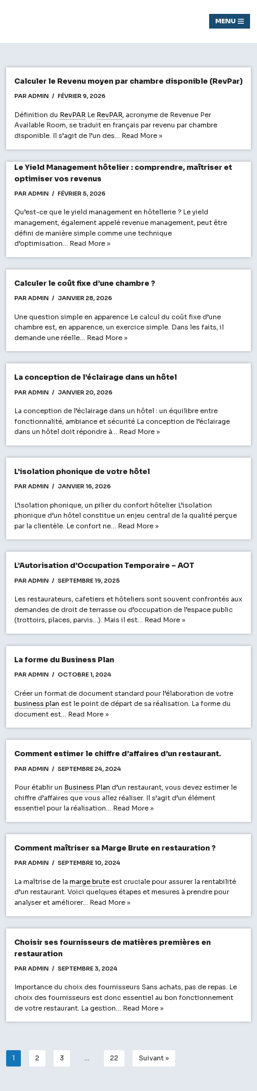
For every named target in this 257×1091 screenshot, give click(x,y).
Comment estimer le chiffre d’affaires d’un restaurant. (117, 753)
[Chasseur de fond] (34, 21)
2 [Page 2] (37, 1058)
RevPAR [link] (73, 115)
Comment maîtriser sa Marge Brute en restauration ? (115, 848)
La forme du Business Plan (64, 659)
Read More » (142, 135)
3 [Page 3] (62, 1058)
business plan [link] (36, 703)
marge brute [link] (90, 881)
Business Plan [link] (87, 787)
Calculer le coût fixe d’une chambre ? (84, 283)
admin (38, 96)
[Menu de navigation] (229, 21)
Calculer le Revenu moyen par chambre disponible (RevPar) (128, 81)
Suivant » (154, 1058)
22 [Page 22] (114, 1058)
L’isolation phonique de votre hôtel (82, 471)
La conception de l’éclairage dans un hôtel (95, 377)
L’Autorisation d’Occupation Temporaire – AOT (104, 565)
